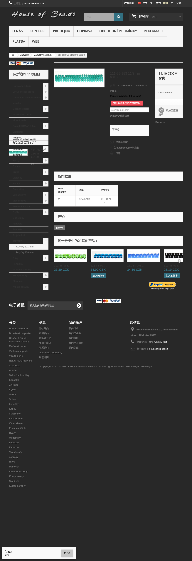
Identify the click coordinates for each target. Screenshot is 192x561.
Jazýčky (17, 240)
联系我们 (129, 3)
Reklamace (154, 31)
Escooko (18, 149)
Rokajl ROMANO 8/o (24, 126)
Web (35, 41)
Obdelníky (18, 218)
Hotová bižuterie (22, 86)
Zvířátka (17, 154)
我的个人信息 (76, 387)
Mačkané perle (21, 108)
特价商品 (44, 373)
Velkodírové (19, 195)
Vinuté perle (19, 120)
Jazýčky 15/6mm (24, 252)
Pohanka (18, 263)
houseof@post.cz (158, 393)
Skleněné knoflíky (23, 143)
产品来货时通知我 (119, 115)
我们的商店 (45, 387)
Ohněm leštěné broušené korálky (27, 100)
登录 (178, 3)
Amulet (17, 137)
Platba (18, 41)
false (67, 553)
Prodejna (61, 31)
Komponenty (20, 275)
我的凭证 (73, 392)
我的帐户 (75, 367)
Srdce (16, 172)
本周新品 (44, 378)
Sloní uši (18, 281)
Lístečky (17, 177)
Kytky (16, 160)
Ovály (16, 212)
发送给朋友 (122, 142)
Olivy (15, 258)
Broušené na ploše (23, 91)
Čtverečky (18, 189)
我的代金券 (75, 378)
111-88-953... (62, 265)
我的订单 (73, 373)
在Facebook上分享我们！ (127, 147)
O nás (17, 31)
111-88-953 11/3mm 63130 (38, 314)
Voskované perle (22, 114)
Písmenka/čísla (21, 206)
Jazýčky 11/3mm (24, 246)
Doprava (84, 31)
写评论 (115, 129)
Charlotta (18, 131)
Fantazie (17, 223)
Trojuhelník (19, 235)
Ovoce (16, 166)
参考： (113, 85)
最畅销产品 (45, 383)
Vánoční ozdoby (22, 269)
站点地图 (44, 402)
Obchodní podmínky (118, 31)
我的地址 (73, 383)
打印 (118, 153)
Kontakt (38, 31)
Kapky (16, 183)
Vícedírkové (19, 200)
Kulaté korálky (21, 286)
